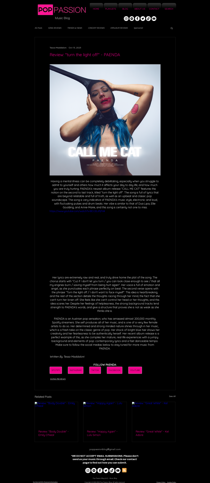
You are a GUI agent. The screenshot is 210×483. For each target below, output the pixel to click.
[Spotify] (131, 18)
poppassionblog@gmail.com (105, 449)
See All (172, 396)
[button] (171, 28)
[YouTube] (154, 18)
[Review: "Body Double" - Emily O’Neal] (56, 414)
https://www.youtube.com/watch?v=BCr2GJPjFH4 (77, 211)
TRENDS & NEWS (74, 28)
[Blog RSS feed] (124, 470)
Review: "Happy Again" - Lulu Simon (102, 433)
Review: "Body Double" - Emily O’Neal (53, 433)
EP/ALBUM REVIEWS (119, 28)
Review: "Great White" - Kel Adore (152, 433)
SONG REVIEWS (54, 28)
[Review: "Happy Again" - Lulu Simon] (105, 414)
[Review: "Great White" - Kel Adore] (153, 414)
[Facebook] (137, 18)
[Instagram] (126, 18)
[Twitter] (142, 18)
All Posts (38, 28)
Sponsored (138, 28)
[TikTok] (148, 18)
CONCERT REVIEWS (96, 28)
